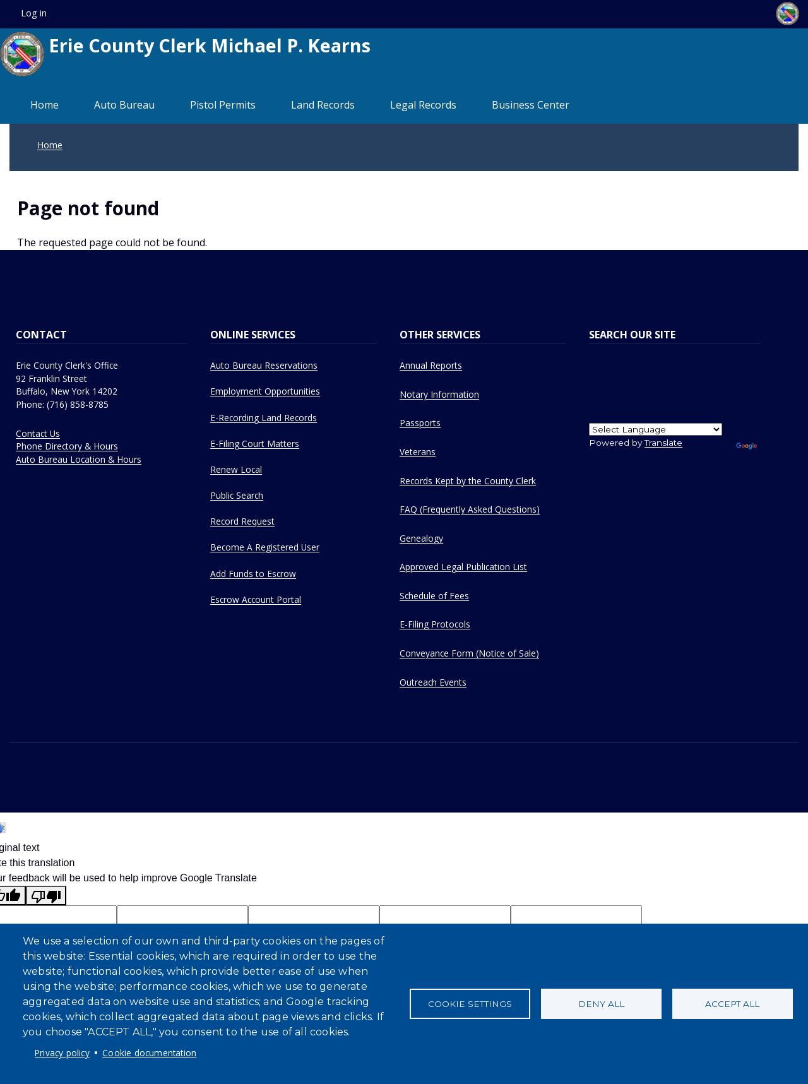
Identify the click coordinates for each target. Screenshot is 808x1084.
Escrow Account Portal (255, 599)
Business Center (530, 105)
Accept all (732, 1004)
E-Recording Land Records (263, 418)
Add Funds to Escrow (253, 574)
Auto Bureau (124, 105)
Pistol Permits (223, 105)
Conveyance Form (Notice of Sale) (469, 653)
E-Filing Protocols (435, 624)
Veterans (418, 452)
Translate (663, 443)
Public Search (236, 495)
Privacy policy (62, 1053)
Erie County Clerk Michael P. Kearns (185, 54)
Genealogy (421, 538)
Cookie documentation (149, 1053)
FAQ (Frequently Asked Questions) (470, 509)
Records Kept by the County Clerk (468, 481)
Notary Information (439, 394)
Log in (34, 13)
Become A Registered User (264, 547)
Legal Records (423, 105)
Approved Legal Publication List (463, 567)
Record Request (242, 521)
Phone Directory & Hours (67, 446)
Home (44, 105)
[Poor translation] (46, 895)
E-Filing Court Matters (254, 444)
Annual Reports (431, 365)
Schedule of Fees (434, 596)
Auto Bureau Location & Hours (78, 459)
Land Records (323, 105)
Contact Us (38, 433)
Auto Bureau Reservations (264, 365)
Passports (420, 423)
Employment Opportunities (265, 391)
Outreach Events (433, 682)
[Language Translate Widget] (655, 429)
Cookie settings (470, 1004)
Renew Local (236, 469)
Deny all (601, 1004)
